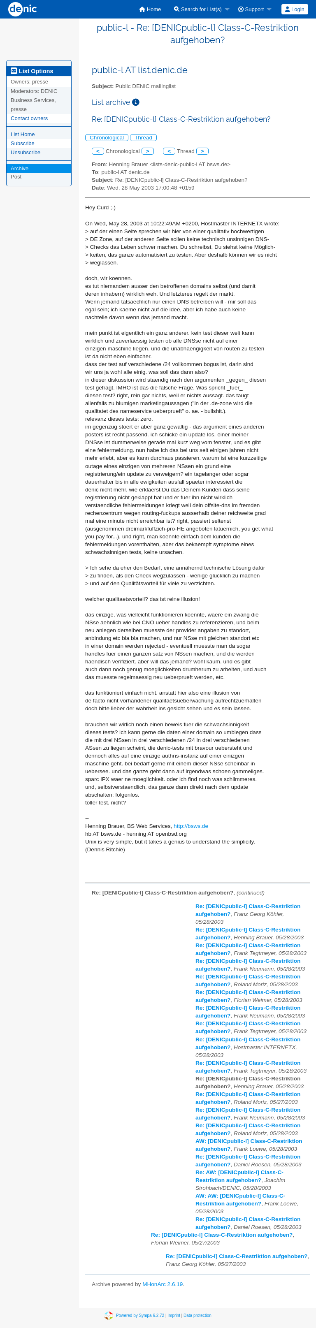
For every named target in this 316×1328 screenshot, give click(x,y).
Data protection (197, 1315)
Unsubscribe (25, 152)
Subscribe (23, 143)
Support (251, 9)
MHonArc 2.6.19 (162, 1284)
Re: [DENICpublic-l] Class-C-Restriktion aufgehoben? (222, 1235)
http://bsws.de (191, 826)
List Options (32, 71)
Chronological (107, 137)
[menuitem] (149, 9)
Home (150, 9)
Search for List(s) (198, 9)
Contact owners (29, 118)
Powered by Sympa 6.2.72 (140, 1315)
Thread (143, 137)
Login (294, 9)
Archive (19, 168)
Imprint (173, 1315)
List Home (23, 134)
